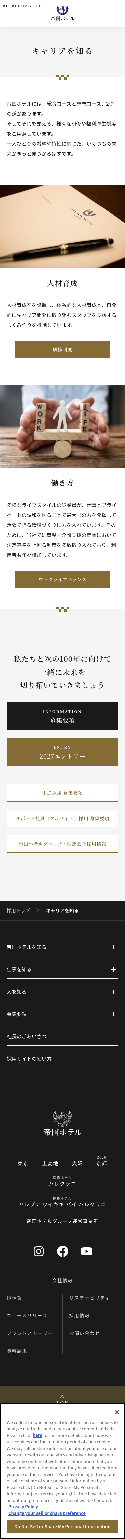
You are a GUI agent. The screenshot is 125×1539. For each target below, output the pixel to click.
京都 (101, 1163)
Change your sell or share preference (47, 1513)
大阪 (77, 1163)
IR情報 (14, 1297)
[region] (62, 1471)
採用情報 (79, 1315)
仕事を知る (19, 969)
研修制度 (62, 349)
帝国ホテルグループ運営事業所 (62, 1221)
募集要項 (17, 1013)
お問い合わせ (84, 1333)
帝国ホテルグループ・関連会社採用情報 (62, 843)
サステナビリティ (89, 1297)
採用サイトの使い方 (29, 1058)
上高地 (50, 1163)
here (37, 1435)
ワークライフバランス (62, 579)
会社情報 (62, 1280)
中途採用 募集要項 (62, 792)
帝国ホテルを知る (27, 946)
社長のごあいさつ (27, 1036)
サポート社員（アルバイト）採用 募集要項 (62, 818)
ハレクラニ (62, 1183)
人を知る (17, 991)
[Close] (117, 1412)
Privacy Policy (23, 1506)
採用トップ (18, 910)
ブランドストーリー (30, 1333)
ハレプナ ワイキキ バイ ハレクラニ (62, 1204)
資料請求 (17, 1350)
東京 (23, 1163)
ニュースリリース (27, 1315)
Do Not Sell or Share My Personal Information (62, 1526)
